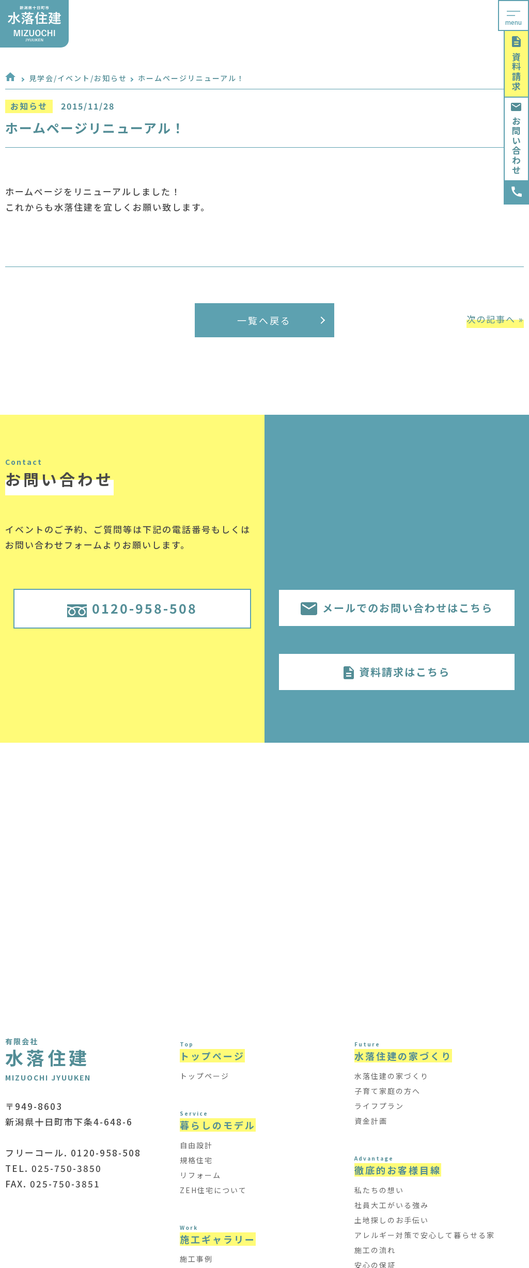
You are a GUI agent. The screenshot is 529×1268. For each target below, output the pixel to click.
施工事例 (196, 1259)
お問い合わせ (516, 139)
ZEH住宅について (213, 1190)
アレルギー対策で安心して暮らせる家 (424, 1235)
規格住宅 (196, 1160)
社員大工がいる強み (391, 1205)
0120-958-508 (132, 608)
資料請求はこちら (397, 671)
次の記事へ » (495, 318)
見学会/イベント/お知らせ (78, 78)
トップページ (204, 1076)
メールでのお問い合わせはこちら (396, 607)
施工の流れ (375, 1250)
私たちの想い (379, 1190)
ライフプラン (379, 1106)
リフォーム (200, 1175)
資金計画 (370, 1121)
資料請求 (516, 63)
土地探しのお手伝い (391, 1220)
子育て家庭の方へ (387, 1091)
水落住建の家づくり (391, 1076)
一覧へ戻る (281, 320)
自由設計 (196, 1145)
